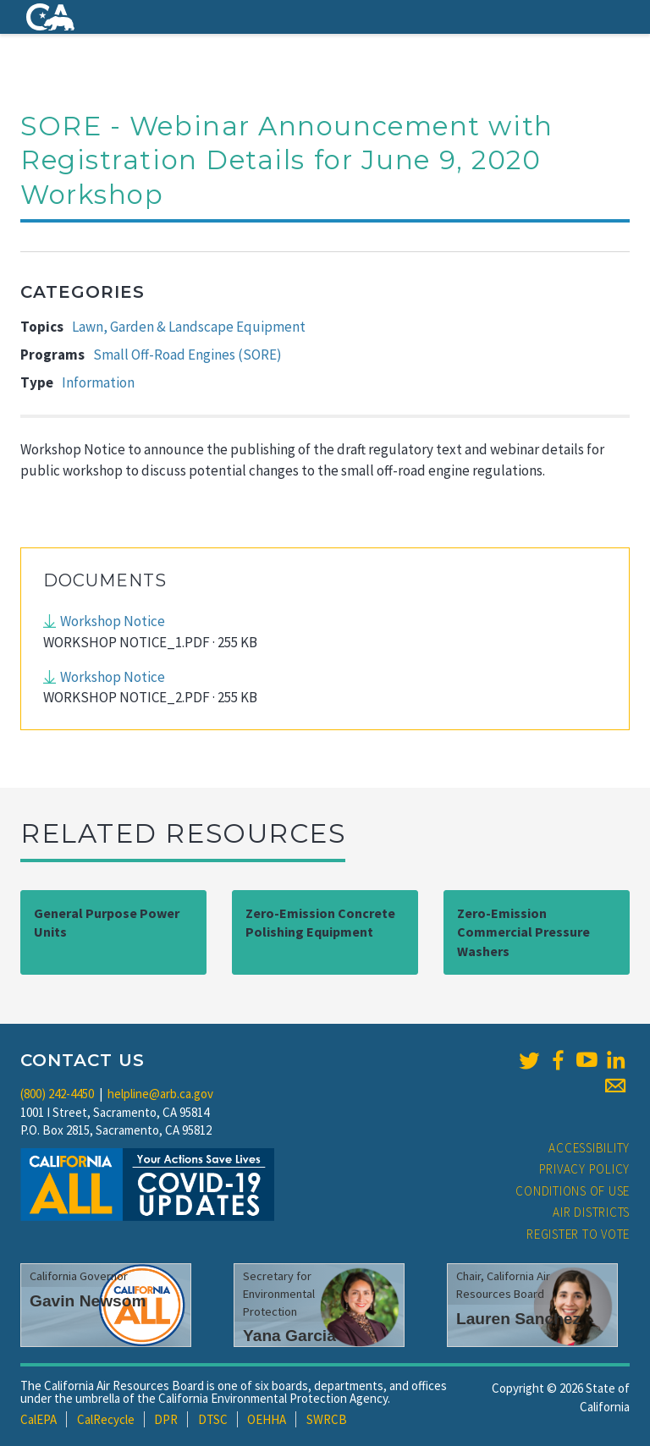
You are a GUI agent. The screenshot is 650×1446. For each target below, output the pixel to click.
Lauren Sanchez (518, 1319)
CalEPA (38, 1419)
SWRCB (326, 1419)
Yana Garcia (289, 1335)
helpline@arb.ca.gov (160, 1094)
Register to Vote (578, 1234)
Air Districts (591, 1212)
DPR (166, 1419)
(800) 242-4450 (57, 1094)
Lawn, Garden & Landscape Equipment (189, 326)
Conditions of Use (572, 1191)
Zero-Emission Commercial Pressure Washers (523, 932)
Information (98, 382)
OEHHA (266, 1419)
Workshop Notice (112, 621)
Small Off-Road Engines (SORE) (187, 354)
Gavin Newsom (88, 1301)
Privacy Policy (585, 1169)
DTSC (213, 1419)
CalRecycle (106, 1419)
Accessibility (589, 1148)
